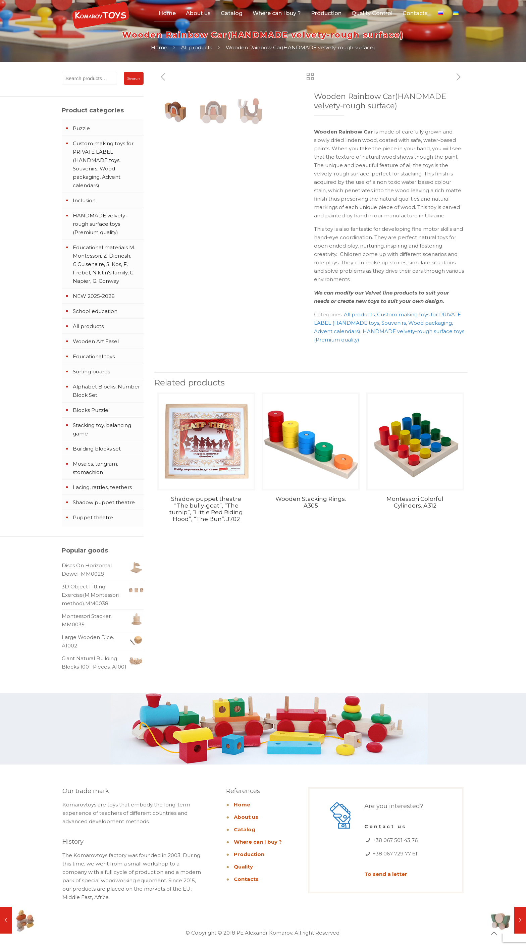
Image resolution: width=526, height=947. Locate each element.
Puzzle (81, 128)
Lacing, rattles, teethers (102, 487)
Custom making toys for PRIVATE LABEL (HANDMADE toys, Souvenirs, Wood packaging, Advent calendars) (387, 322)
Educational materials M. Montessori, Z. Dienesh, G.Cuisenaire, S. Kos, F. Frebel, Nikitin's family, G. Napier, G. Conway (104, 264)
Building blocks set (97, 448)
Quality (243, 866)
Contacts (246, 879)
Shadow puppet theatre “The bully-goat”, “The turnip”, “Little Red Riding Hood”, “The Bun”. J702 (206, 508)
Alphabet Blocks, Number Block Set (106, 390)
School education (95, 311)
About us (246, 817)
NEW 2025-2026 (93, 296)
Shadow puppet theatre (104, 502)
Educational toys (94, 356)
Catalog (244, 829)
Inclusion (84, 200)
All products (196, 47)
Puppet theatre (93, 517)
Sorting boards (91, 371)
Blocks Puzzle (90, 410)
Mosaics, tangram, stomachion (95, 468)
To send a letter (385, 874)
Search (133, 78)
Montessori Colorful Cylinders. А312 (414, 502)
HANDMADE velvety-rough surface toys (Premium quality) (100, 223)
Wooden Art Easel (96, 341)
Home (159, 47)
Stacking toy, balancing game (102, 429)
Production (249, 854)
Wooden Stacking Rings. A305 (310, 502)
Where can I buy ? (258, 842)
